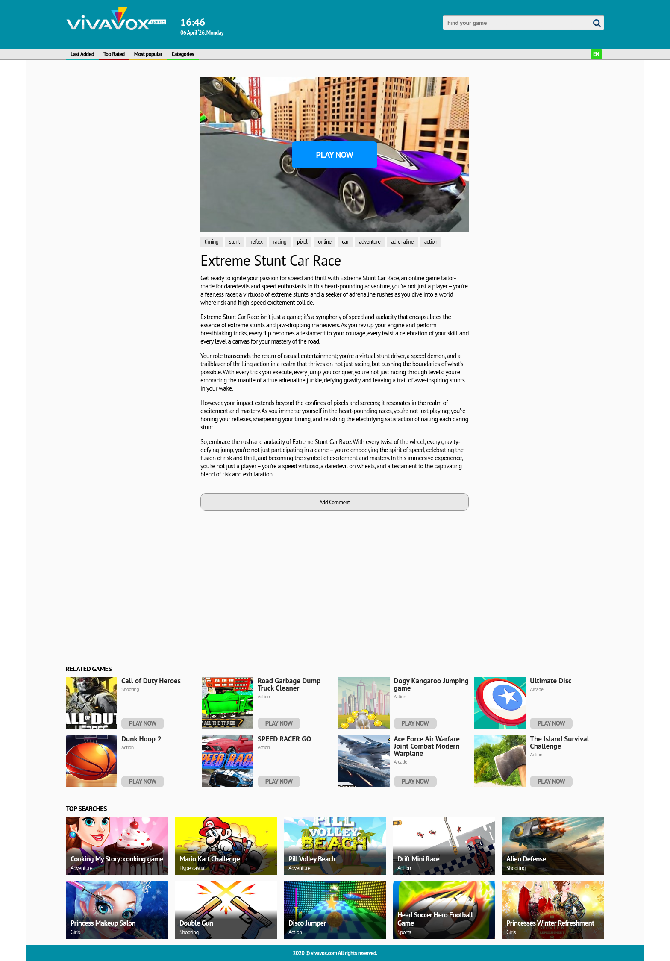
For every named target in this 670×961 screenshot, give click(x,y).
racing (279, 241)
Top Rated (114, 54)
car (345, 241)
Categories (183, 54)
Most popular (148, 54)
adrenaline (402, 241)
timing (211, 241)
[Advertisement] (130, 205)
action (430, 241)
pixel (302, 241)
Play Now (334, 154)
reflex (256, 241)
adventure (369, 241)
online (324, 241)
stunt (234, 241)
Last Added (82, 54)
